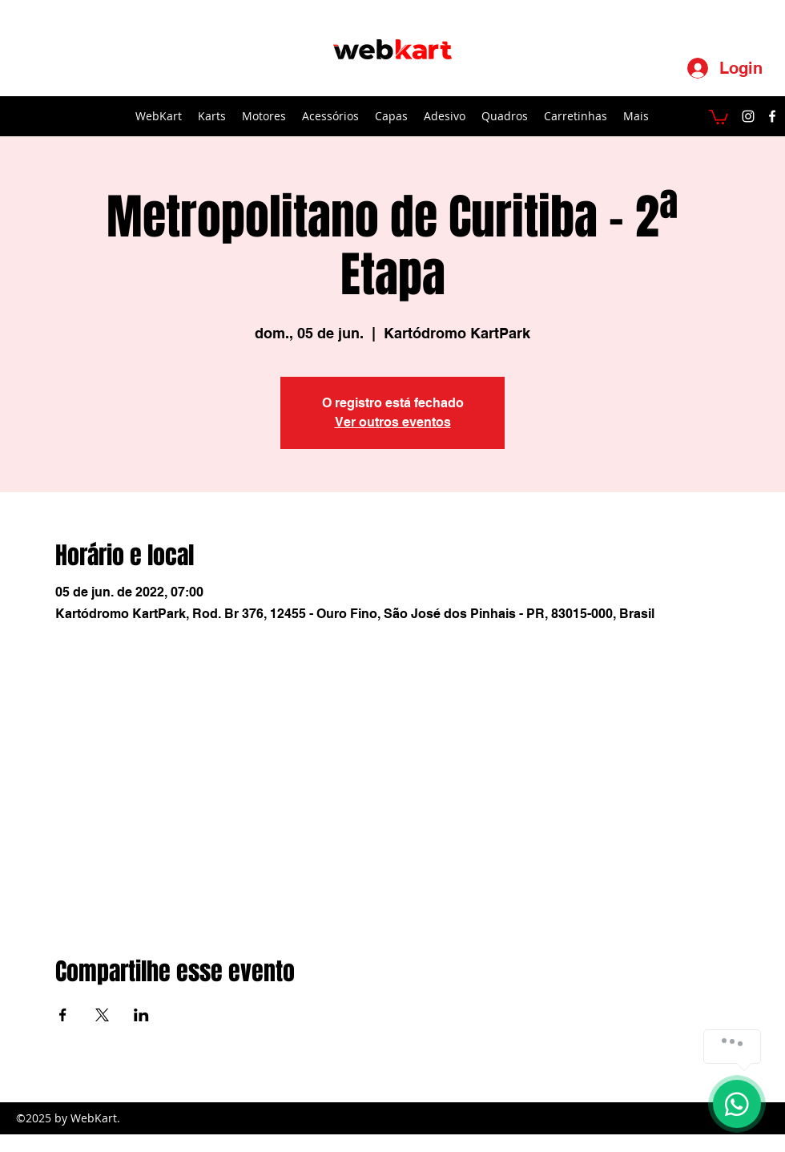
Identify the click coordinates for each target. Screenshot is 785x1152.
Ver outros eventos (393, 422)
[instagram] (748, 116)
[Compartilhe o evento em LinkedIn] (141, 1015)
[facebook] (772, 116)
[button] (718, 116)
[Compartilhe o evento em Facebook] (62, 1015)
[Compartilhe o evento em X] (102, 1015)
